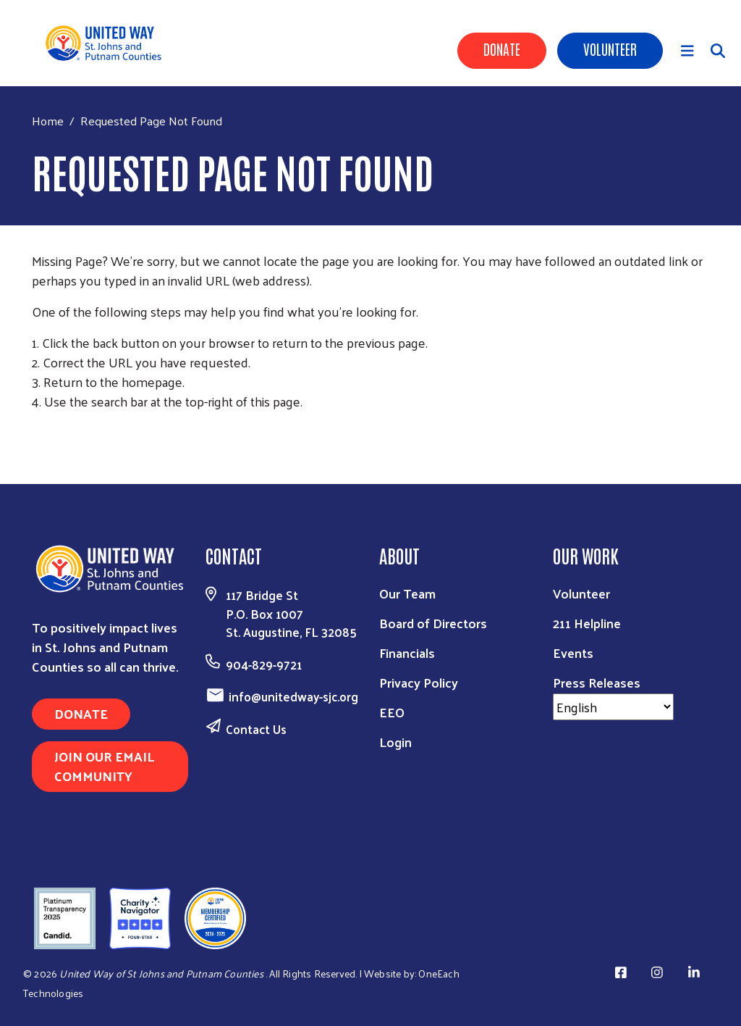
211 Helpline (587, 623)
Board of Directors (433, 623)
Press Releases (596, 682)
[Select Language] (613, 706)
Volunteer (610, 48)
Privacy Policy (418, 682)
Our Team (407, 593)
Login (395, 741)
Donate (501, 48)
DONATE (81, 713)
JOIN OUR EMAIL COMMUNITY (104, 766)
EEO (392, 712)
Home (48, 121)
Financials (407, 652)
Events (573, 652)
